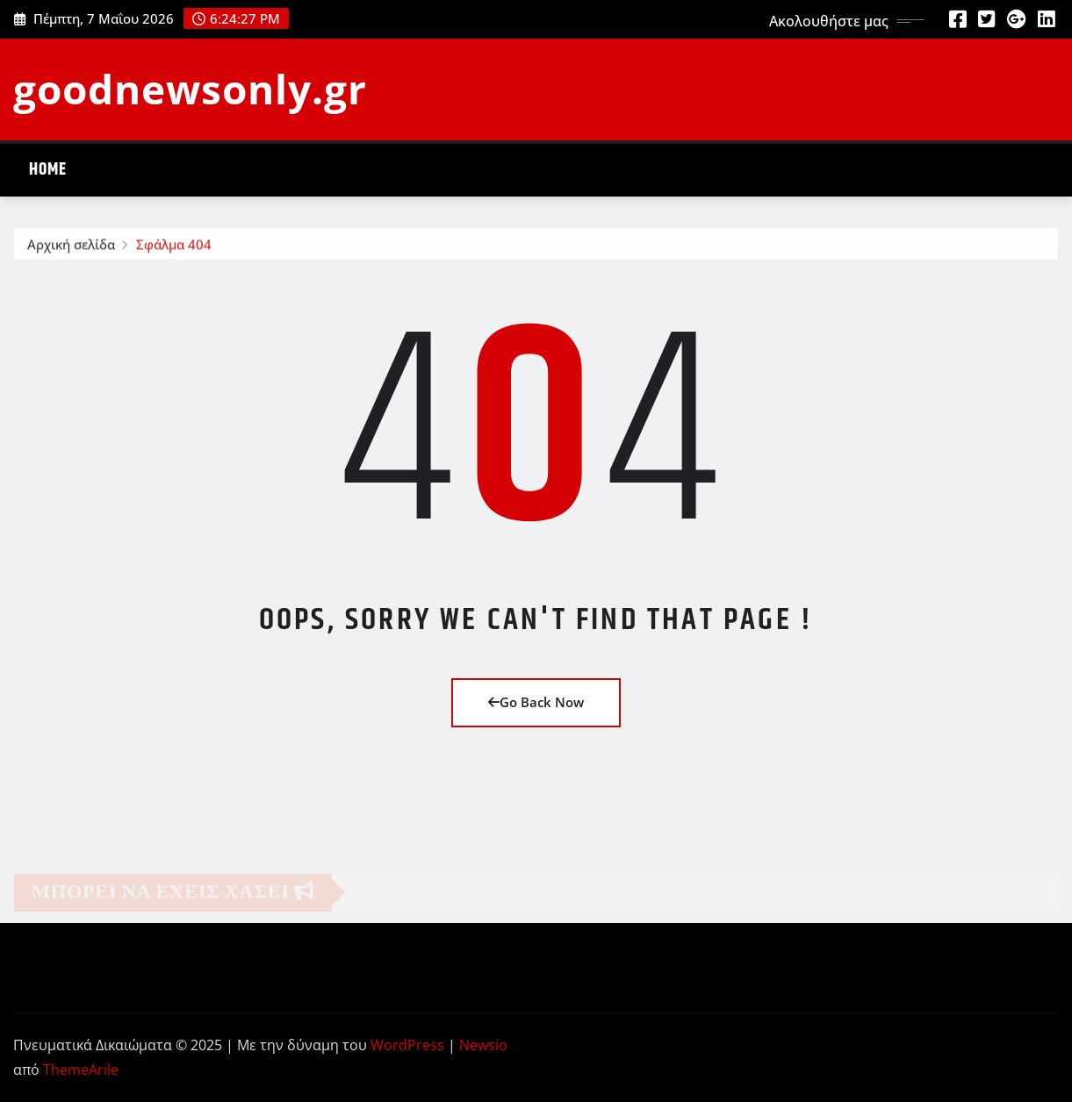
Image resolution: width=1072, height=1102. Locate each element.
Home (48, 169)
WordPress (407, 1045)
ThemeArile (81, 1069)
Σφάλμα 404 (174, 247)
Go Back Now (536, 702)
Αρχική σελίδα (71, 247)
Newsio (483, 1045)
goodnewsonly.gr (190, 88)
